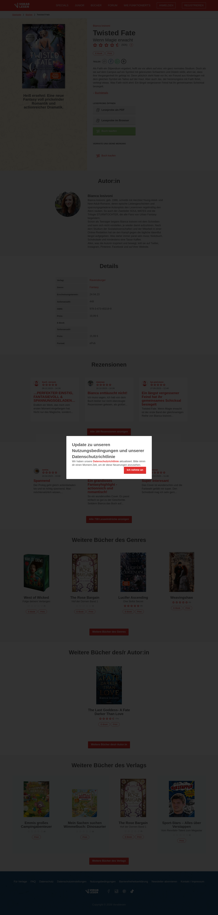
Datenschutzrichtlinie (106, 461)
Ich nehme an (135, 469)
